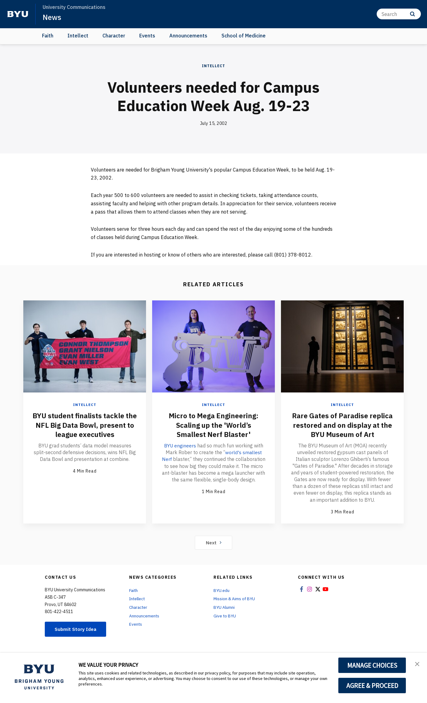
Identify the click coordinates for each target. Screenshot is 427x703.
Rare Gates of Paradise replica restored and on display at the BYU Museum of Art (342, 429)
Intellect (77, 36)
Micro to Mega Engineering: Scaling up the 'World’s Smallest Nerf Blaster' (213, 425)
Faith (47, 36)
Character (113, 36)
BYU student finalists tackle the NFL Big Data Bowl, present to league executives (85, 425)
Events (147, 36)
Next (214, 551)
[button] (417, 664)
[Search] (399, 14)
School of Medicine (243, 36)
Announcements (188, 36)
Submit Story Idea (76, 638)
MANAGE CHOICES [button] (372, 665)
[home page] (18, 14)
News (52, 17)
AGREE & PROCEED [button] (372, 685)
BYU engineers (181, 445)
